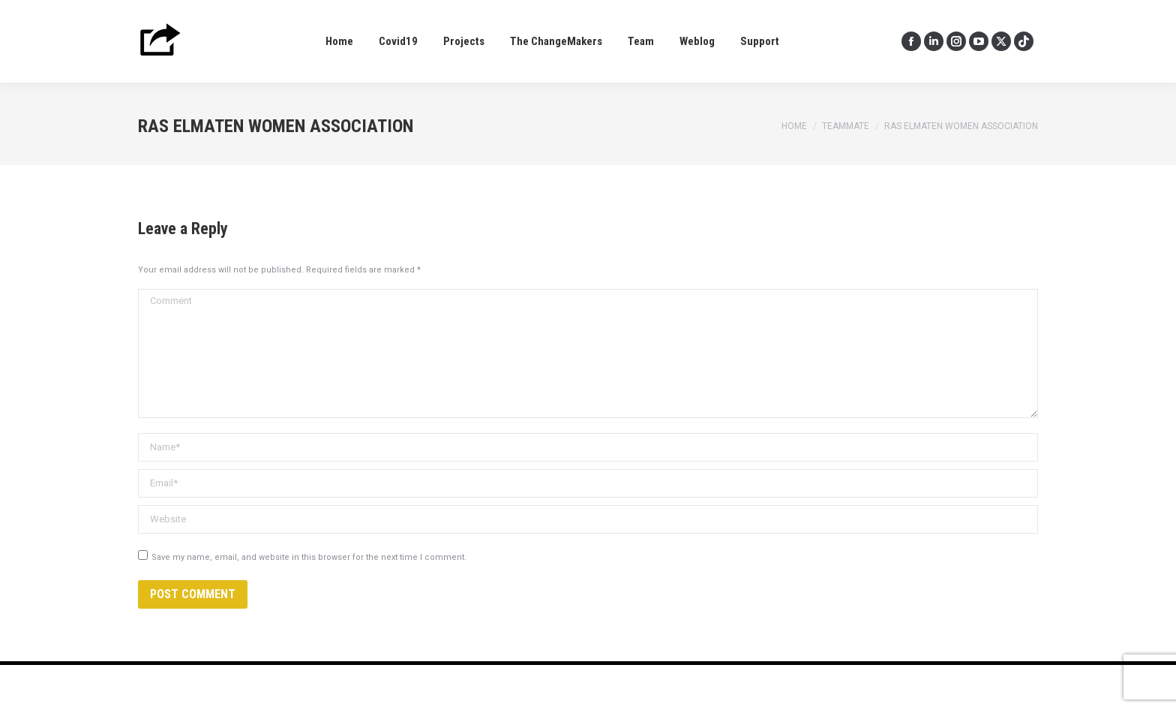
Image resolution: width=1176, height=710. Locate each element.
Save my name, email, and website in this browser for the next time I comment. (309, 557)
